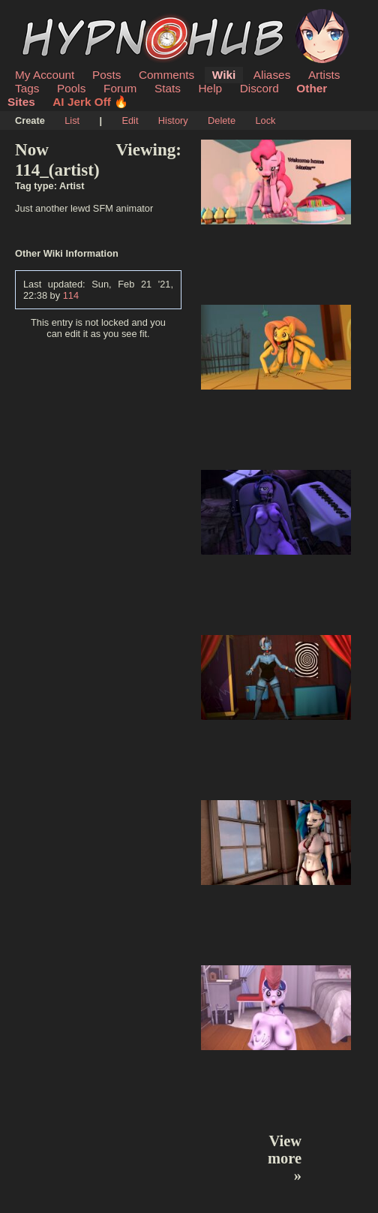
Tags (27, 88)
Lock (265, 120)
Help (211, 88)
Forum (120, 88)
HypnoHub (56, 17)
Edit (130, 120)
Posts (106, 74)
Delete (222, 120)
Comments (166, 74)
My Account (44, 74)
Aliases (272, 74)
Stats (167, 88)
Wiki (224, 74)
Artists (324, 74)
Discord (259, 88)
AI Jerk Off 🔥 (90, 101)
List (72, 120)
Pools (71, 88)
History (173, 120)
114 (71, 295)
